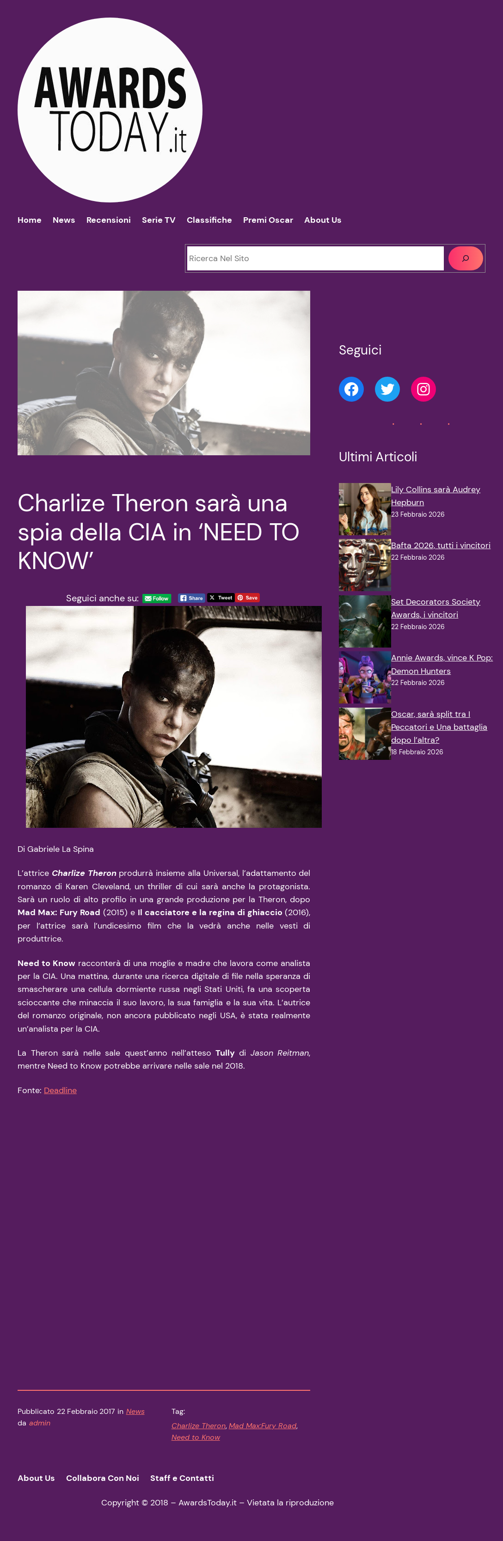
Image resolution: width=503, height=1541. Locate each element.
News (135, 1411)
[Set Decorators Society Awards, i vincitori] (365, 623)
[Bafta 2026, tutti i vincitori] (365, 567)
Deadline (60, 1090)
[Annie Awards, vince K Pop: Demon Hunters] (365, 679)
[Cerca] (465, 258)
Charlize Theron (199, 1426)
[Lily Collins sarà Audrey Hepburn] (365, 511)
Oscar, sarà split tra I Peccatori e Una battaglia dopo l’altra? (439, 727)
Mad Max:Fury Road (262, 1426)
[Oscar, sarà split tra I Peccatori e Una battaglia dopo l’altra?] (365, 736)
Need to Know (196, 1437)
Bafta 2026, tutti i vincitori (441, 545)
